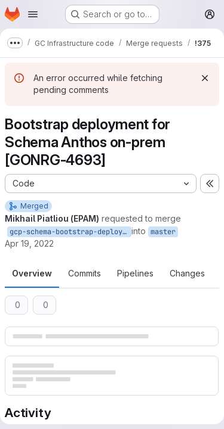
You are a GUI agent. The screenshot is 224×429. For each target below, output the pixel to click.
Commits (84, 273)
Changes (187, 273)
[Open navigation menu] (32, 14)
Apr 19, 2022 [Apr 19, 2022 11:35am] (29, 243)
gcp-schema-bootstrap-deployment (70, 232)
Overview (32, 273)
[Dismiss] (205, 78)
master (163, 232)
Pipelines (135, 273)
